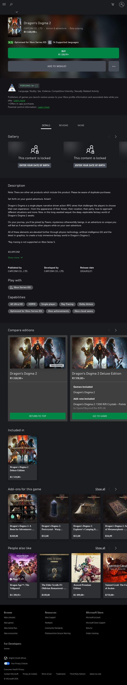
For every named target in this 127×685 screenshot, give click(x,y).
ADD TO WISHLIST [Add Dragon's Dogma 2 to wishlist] (56, 66)
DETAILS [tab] (46, 125)
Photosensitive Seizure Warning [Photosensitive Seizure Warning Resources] (57, 633)
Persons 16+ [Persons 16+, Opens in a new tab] (29, 85)
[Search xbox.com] (11, 4)
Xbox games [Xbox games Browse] (9, 623)
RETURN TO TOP (37, 416)
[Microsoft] (63, 2)
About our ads (95, 674)
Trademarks (60, 674)
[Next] (115, 136)
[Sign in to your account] (122, 4)
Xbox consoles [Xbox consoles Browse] (9, 617)
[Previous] (109, 136)
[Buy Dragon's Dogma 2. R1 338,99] (63, 53)
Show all (100, 489)
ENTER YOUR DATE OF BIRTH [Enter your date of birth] (34, 165)
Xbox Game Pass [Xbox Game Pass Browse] (10, 628)
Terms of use (47, 674)
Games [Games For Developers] (7, 648)
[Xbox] (8, 12)
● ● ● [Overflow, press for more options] (113, 66)
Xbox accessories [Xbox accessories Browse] (11, 633)
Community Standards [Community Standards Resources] (54, 628)
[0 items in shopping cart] (114, 4)
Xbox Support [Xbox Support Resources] (50, 617)
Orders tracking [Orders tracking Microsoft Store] (92, 633)
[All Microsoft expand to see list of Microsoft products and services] (4, 4)
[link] (22, 457)
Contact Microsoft (11, 674)
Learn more (19, 100)
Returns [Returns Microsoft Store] (89, 628)
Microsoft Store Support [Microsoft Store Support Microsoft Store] (95, 623)
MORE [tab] (81, 125)
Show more (15, 257)
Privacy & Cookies (30, 674)
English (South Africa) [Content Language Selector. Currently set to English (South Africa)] (17, 658)
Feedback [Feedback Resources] (48, 623)
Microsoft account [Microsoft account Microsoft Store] (93, 617)
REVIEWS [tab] (63, 125)
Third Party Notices (77, 674)
